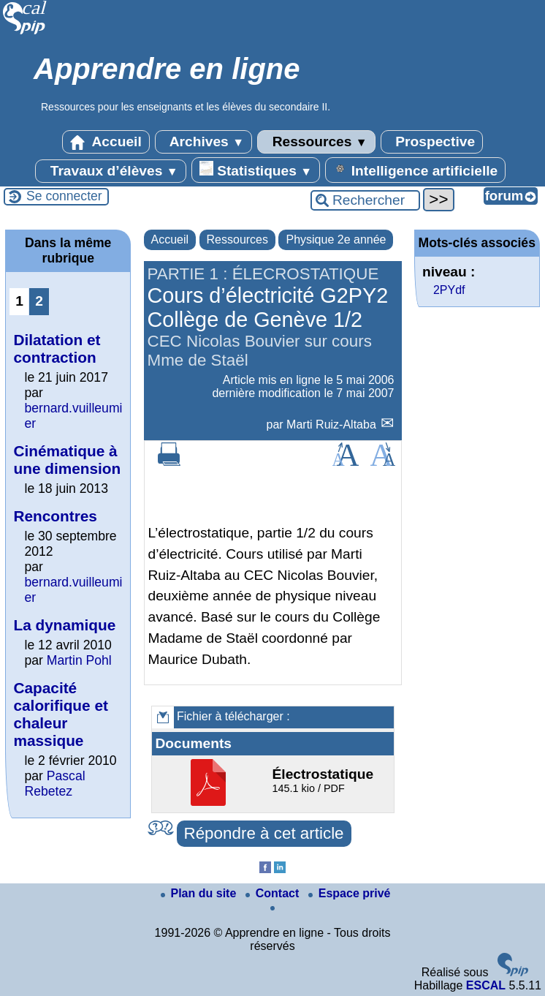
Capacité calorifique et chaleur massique (60, 714)
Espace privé (349, 893)
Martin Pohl (79, 660)
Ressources (316, 142)
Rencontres (54, 516)
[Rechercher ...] (365, 200)
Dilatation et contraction (56, 348)
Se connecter (64, 196)
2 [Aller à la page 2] (39, 301)
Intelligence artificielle (415, 169)
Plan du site (200, 893)
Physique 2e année (336, 239)
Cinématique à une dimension (67, 459)
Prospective (432, 142)
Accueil (106, 142)
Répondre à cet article (264, 833)
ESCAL (486, 985)
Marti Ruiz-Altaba (332, 424)
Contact (273, 893)
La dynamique (64, 624)
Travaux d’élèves (110, 171)
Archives (203, 142)
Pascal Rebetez (54, 784)
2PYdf (449, 290)
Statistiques (255, 169)
